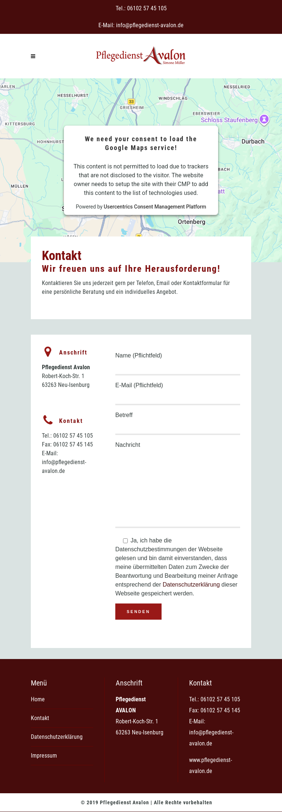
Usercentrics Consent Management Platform (155, 206)
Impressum (44, 755)
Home (38, 699)
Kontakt (40, 718)
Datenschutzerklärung (191, 584)
